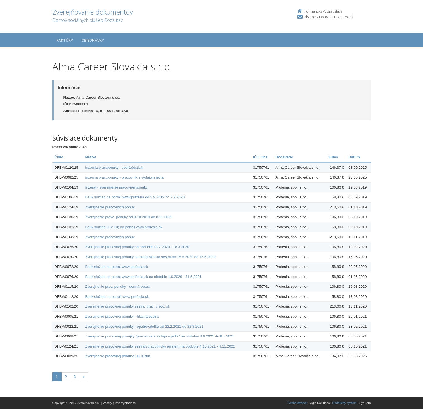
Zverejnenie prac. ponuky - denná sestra (117, 286)
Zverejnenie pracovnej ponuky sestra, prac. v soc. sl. (127, 306)
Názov (90, 157)
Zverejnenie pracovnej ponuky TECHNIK (118, 356)
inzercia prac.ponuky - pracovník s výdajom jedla (124, 177)
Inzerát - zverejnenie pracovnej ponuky (116, 187)
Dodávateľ (284, 157)
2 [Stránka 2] (66, 377)
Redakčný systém (344, 403)
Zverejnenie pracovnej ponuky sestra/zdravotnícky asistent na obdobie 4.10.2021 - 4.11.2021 (160, 346)
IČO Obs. (261, 157)
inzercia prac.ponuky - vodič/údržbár (114, 167)
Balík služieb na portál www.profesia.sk (116, 267)
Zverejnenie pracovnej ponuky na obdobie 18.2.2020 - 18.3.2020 (137, 247)
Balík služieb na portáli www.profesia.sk (117, 296)
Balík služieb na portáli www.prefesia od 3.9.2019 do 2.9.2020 (135, 197)
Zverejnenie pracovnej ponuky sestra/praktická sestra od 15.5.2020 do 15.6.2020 (150, 257)
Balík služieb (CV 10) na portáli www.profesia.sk (123, 227)
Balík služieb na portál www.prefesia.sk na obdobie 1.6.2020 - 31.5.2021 (143, 277)
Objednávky (92, 40)
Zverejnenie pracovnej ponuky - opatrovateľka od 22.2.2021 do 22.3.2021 (144, 326)
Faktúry (64, 40)
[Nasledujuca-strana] (83, 377)
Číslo (59, 157)
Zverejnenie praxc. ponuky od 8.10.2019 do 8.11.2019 (128, 217)
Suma (333, 157)
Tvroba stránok (297, 403)
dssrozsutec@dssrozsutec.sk (329, 16)
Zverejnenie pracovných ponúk (110, 207)
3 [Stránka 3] (75, 377)
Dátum (354, 157)
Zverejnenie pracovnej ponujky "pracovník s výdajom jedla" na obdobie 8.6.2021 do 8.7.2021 (159, 336)
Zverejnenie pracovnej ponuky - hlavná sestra (122, 316)
